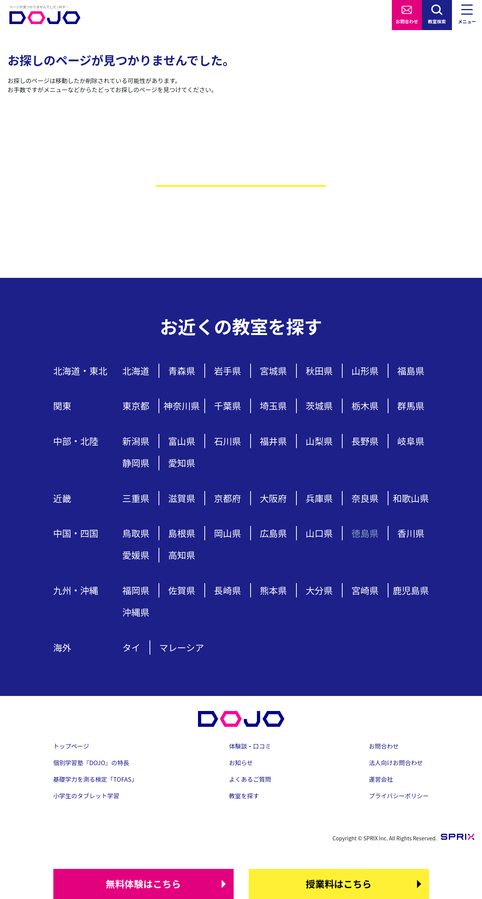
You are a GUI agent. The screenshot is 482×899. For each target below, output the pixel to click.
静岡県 (136, 462)
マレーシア (181, 647)
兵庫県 (319, 498)
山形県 (365, 370)
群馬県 (411, 405)
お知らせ (241, 762)
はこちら (143, 884)
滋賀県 (181, 498)
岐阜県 (411, 440)
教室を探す (244, 795)
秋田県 (319, 370)
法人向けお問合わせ (396, 762)
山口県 (319, 533)
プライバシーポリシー (399, 795)
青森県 (181, 370)
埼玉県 (273, 405)
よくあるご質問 (250, 779)
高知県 (181, 554)
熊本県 (273, 590)
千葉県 (227, 405)
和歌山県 (411, 498)
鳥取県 (136, 533)
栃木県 (365, 405)
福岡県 (136, 590)
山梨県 (319, 440)
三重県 (136, 498)
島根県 (181, 533)
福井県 (273, 440)
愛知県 (181, 462)
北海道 (136, 370)
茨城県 (319, 405)
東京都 (136, 405)
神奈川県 (182, 405)
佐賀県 (181, 590)
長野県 (365, 440)
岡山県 (227, 533)
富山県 (181, 440)
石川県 (227, 440)
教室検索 (437, 21)
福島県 (411, 370)
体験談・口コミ (250, 745)
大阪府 (273, 498)
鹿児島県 (411, 590)
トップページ (71, 745)
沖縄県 (136, 612)
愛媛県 (136, 554)
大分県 (319, 590)
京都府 (227, 498)
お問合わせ (407, 21)
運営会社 (381, 779)
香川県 (411, 533)
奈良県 (365, 498)
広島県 (273, 533)
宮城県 (273, 370)
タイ (131, 647)
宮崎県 (365, 590)
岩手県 (227, 370)
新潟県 (136, 440)
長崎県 (227, 590)
